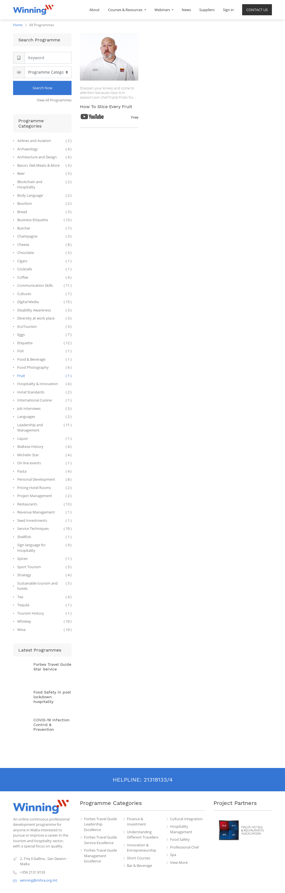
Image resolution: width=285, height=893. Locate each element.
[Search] (48, 58)
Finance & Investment (136, 821)
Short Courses (138, 857)
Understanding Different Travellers (142, 834)
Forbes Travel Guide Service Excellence (100, 840)
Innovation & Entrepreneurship (141, 847)
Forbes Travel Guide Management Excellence (100, 856)
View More (179, 862)
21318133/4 (158, 779)
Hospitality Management (181, 829)
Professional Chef (184, 847)
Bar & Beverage (139, 865)
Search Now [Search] (42, 87)
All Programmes (41, 25)
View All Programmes (54, 100)
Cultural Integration (186, 818)
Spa (173, 854)
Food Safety (180, 839)
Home (18, 25)
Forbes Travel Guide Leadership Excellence (100, 824)
